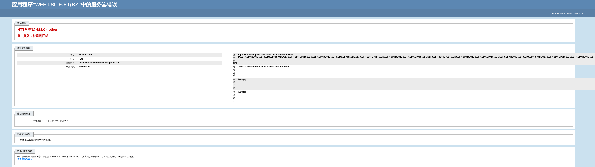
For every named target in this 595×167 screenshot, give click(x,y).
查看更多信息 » (24, 159)
